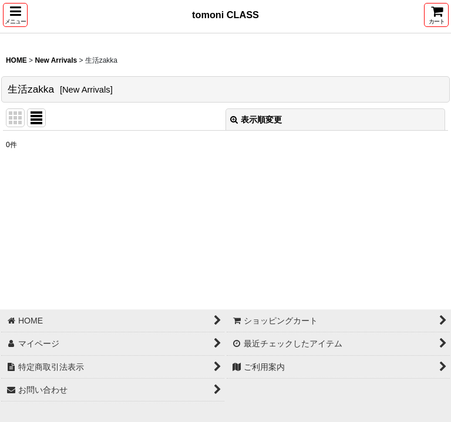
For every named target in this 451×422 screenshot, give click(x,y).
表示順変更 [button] (256, 119)
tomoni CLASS (225, 14)
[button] (15, 15)
